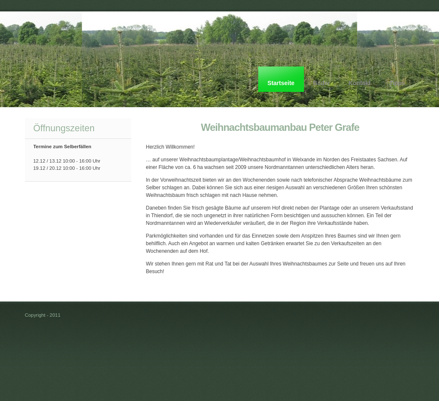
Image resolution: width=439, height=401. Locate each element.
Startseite (281, 83)
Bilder (321, 83)
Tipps (397, 83)
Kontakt (359, 83)
